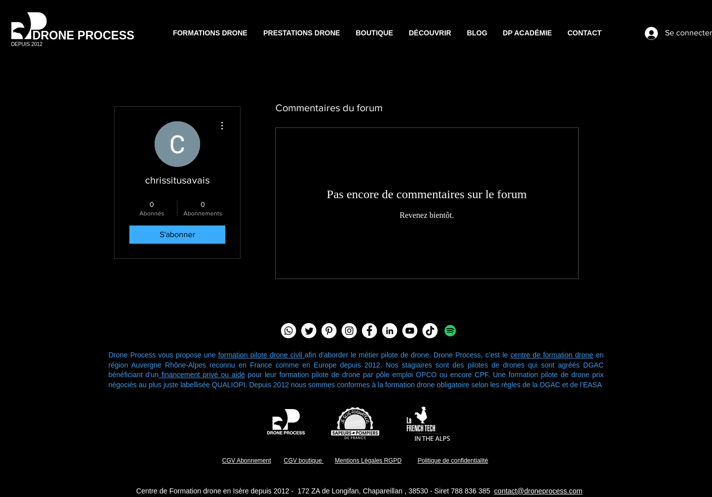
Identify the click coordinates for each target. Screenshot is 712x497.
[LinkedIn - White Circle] (389, 330)
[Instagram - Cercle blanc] (349, 330)
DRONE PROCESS (83, 35)
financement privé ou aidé (202, 375)
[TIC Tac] (430, 330)
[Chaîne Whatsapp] (288, 330)
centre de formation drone (551, 355)
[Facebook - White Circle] (369, 330)
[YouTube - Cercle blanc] (409, 330)
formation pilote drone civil (261, 355)
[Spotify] (450, 330)
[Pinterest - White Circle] (329, 330)
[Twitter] (308, 330)
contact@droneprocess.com (538, 491)
